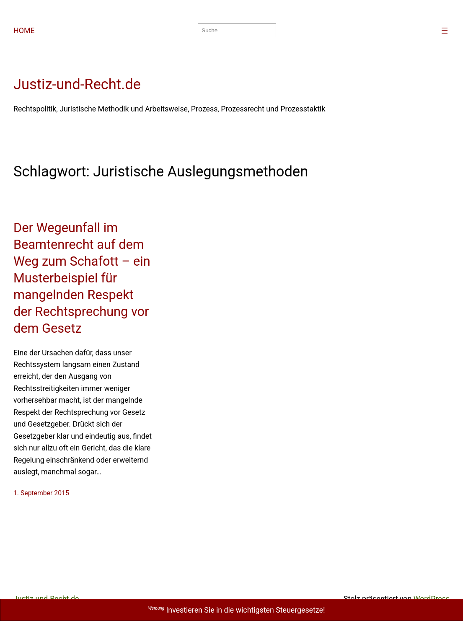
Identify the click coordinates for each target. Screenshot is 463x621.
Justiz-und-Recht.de (77, 84)
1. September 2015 (41, 493)
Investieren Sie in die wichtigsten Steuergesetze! (236, 610)
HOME (24, 30)
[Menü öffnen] (445, 31)
